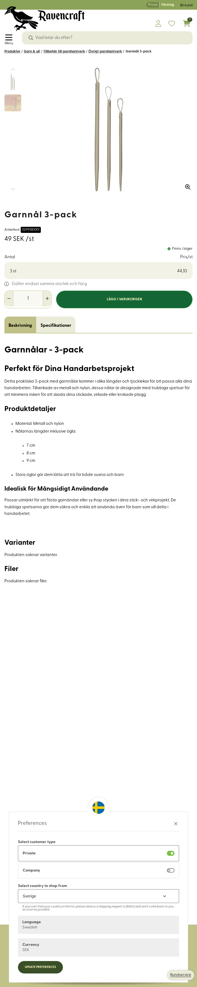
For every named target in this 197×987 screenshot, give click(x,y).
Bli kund (186, 5)
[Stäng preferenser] (175, 824)
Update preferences (40, 967)
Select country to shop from (42, 886)
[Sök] (31, 37)
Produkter (12, 51)
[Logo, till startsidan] (44, 18)
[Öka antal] (47, 298)
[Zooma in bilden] (186, 185)
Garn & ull (32, 51)
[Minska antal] (9, 298)
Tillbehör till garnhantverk (64, 51)
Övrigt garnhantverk (105, 51)
